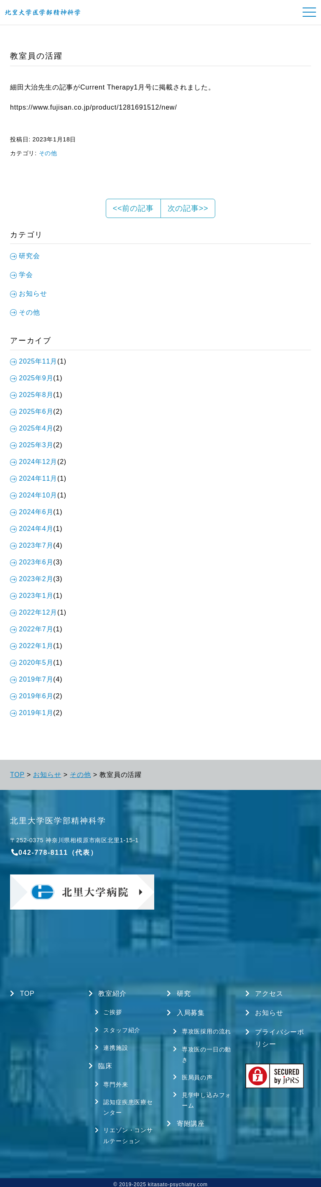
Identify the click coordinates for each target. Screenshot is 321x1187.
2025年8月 (31, 394)
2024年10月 (33, 495)
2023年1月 (31, 595)
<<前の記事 (133, 208)
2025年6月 (31, 411)
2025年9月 (31, 378)
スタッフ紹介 (118, 1028)
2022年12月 (33, 612)
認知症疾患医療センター (124, 1104)
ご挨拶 (108, 1011)
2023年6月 (31, 562)
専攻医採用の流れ (202, 1030)
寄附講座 (186, 1121)
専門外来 (111, 1082)
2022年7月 (31, 629)
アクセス (264, 993)
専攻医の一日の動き (202, 1052)
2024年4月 (31, 528)
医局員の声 (193, 1075)
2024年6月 (31, 511)
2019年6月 (31, 696)
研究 (179, 993)
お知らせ (47, 774)
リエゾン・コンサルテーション (124, 1132)
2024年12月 (33, 461)
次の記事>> (188, 208)
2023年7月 (31, 545)
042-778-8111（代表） (53, 852)
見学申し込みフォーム (202, 1097)
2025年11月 (33, 361)
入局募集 (186, 1012)
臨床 (101, 1064)
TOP (17, 774)
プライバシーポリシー (275, 1036)
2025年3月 (31, 445)
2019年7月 (31, 679)
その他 (48, 153)
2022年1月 (31, 645)
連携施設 (111, 1046)
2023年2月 (31, 578)
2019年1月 (31, 712)
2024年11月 (33, 478)
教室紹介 (108, 993)
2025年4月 (31, 428)
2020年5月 (31, 662)
